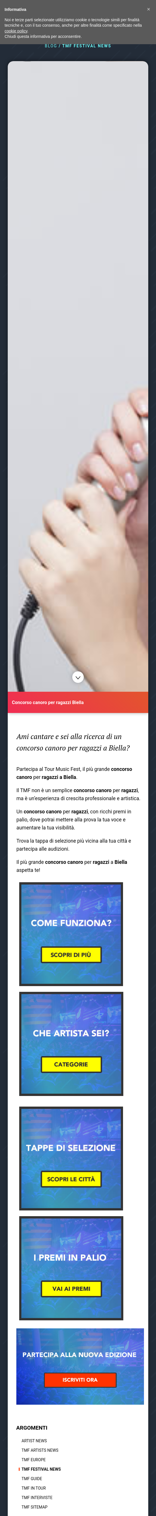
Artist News (34, 1441)
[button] (148, 9)
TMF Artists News (40, 1450)
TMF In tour (34, 1488)
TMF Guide (32, 1478)
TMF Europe (34, 1459)
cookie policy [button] (16, 31)
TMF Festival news (41, 1469)
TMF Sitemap (34, 1507)
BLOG (51, 46)
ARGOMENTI (32, 1427)
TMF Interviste (37, 1497)
